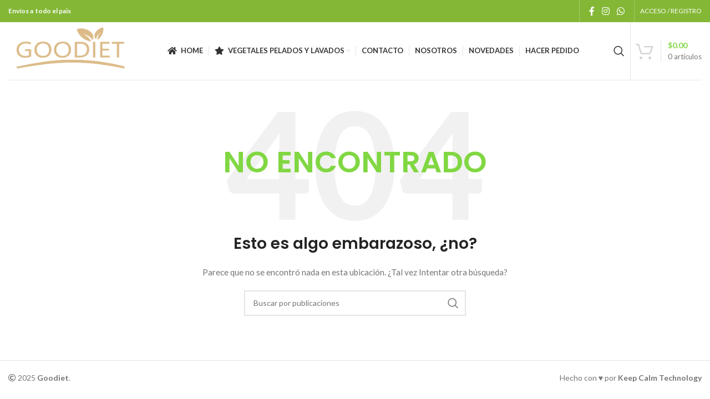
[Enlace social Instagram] (605, 11)
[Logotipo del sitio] (70, 50)
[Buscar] (619, 51)
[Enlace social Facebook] (591, 11)
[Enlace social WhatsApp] (620, 11)
